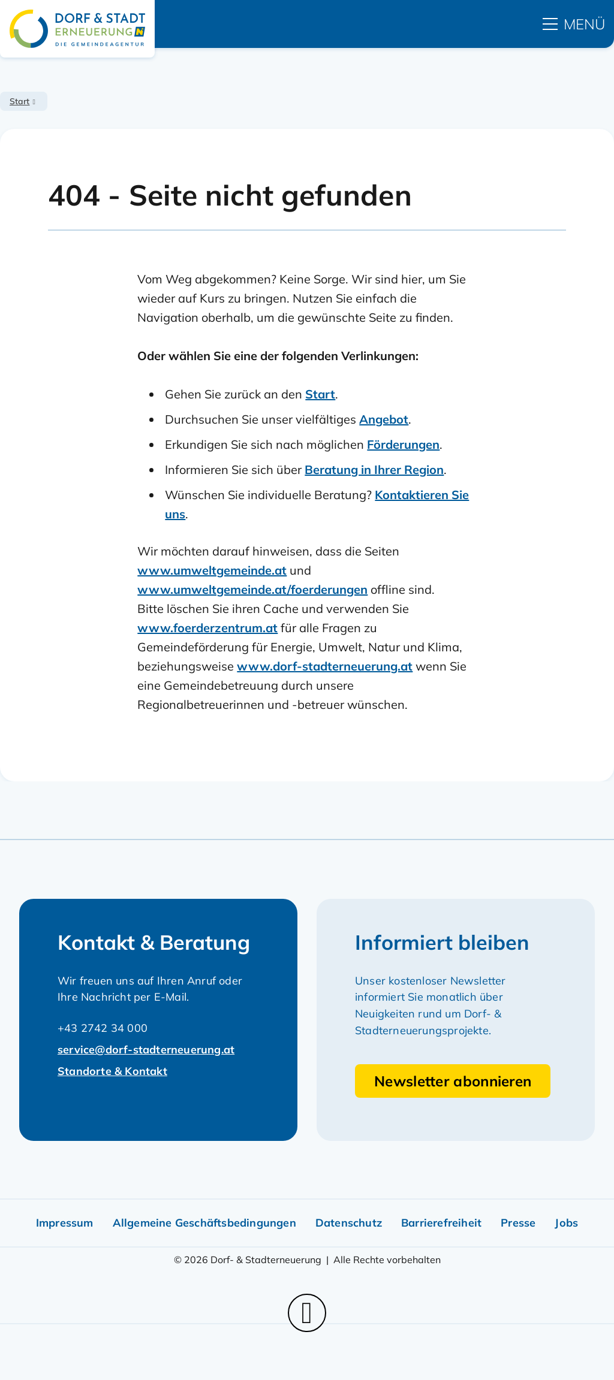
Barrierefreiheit (441, 1223)
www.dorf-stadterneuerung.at (325, 666)
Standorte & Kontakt (112, 1071)
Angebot (383, 419)
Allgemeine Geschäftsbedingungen (204, 1223)
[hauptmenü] (574, 24)
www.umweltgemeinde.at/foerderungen (252, 589)
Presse (518, 1223)
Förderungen (403, 444)
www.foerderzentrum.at (207, 627)
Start (20, 101)
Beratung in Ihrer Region (374, 469)
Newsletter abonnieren (452, 1081)
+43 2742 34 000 (103, 1028)
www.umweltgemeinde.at (212, 570)
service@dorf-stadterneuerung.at (146, 1049)
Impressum (65, 1223)
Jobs (566, 1223)
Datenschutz (348, 1223)
